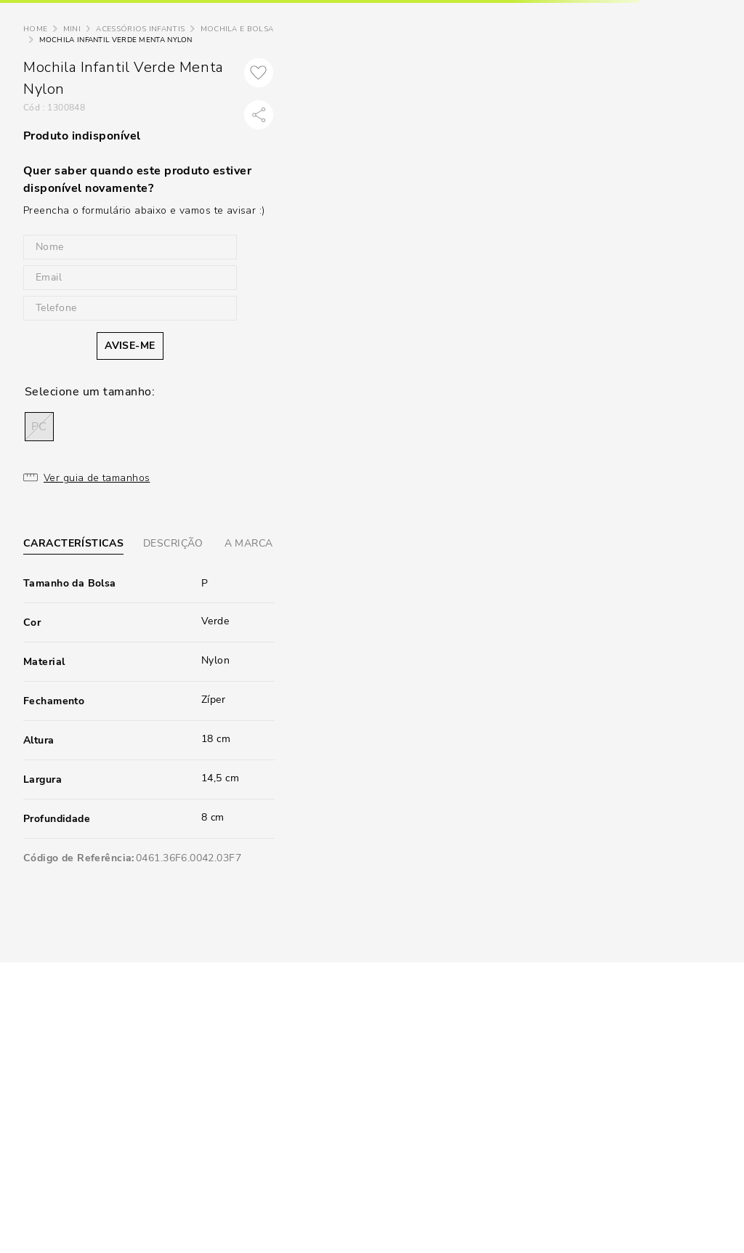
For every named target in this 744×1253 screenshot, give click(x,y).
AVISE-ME (130, 345)
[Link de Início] (35, 29)
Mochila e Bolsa (237, 29)
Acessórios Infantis (140, 29)
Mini (72, 29)
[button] (39, 426)
